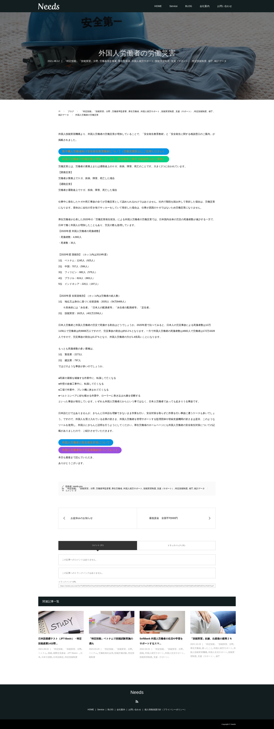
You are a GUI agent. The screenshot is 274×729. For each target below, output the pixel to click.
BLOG (188, 6)
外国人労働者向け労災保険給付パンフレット (90, 449)
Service (173, 6)
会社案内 (205, 6)
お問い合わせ (224, 6)
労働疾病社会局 (106, 653)
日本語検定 (58, 657)
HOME (158, 6)
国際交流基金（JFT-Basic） (66, 653)
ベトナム (42, 653)
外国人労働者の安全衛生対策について (86, 442)
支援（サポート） (181, 61)
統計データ (220, 61)
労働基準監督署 (108, 61)
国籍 (50, 653)
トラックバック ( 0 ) (176, 545)
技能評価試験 (120, 653)
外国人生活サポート (174, 653)
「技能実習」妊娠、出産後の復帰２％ (211, 638)
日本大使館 (47, 657)
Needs (136, 692)
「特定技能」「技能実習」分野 (81, 61)
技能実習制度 (162, 61)
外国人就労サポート (143, 61)
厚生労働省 (124, 61)
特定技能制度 (199, 61)
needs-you (78, 486)
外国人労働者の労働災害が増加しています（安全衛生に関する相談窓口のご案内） (113, 159)
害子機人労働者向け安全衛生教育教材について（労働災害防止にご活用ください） (113, 151)
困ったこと (207, 648)
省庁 (210, 61)
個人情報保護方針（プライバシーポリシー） (165, 709)
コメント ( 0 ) (98, 545)
